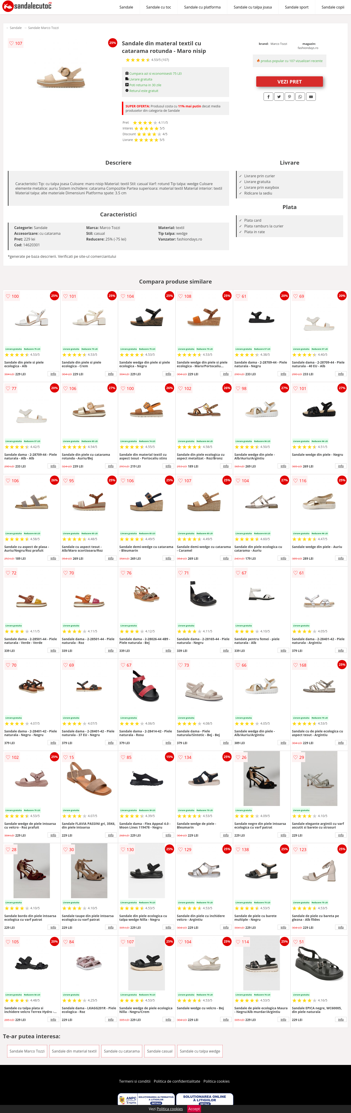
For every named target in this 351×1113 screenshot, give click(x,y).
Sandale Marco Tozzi (43, 28)
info (53, 374)
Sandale (126, 7)
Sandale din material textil (74, 1051)
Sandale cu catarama (122, 1051)
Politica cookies (217, 1081)
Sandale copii (333, 7)
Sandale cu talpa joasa (253, 7)
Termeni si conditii (135, 1081)
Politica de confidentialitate (177, 1081)
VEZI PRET (289, 81)
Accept (194, 1108)
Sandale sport (297, 7)
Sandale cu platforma (202, 7)
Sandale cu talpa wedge (200, 1051)
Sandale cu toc (158, 7)
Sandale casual (159, 1051)
